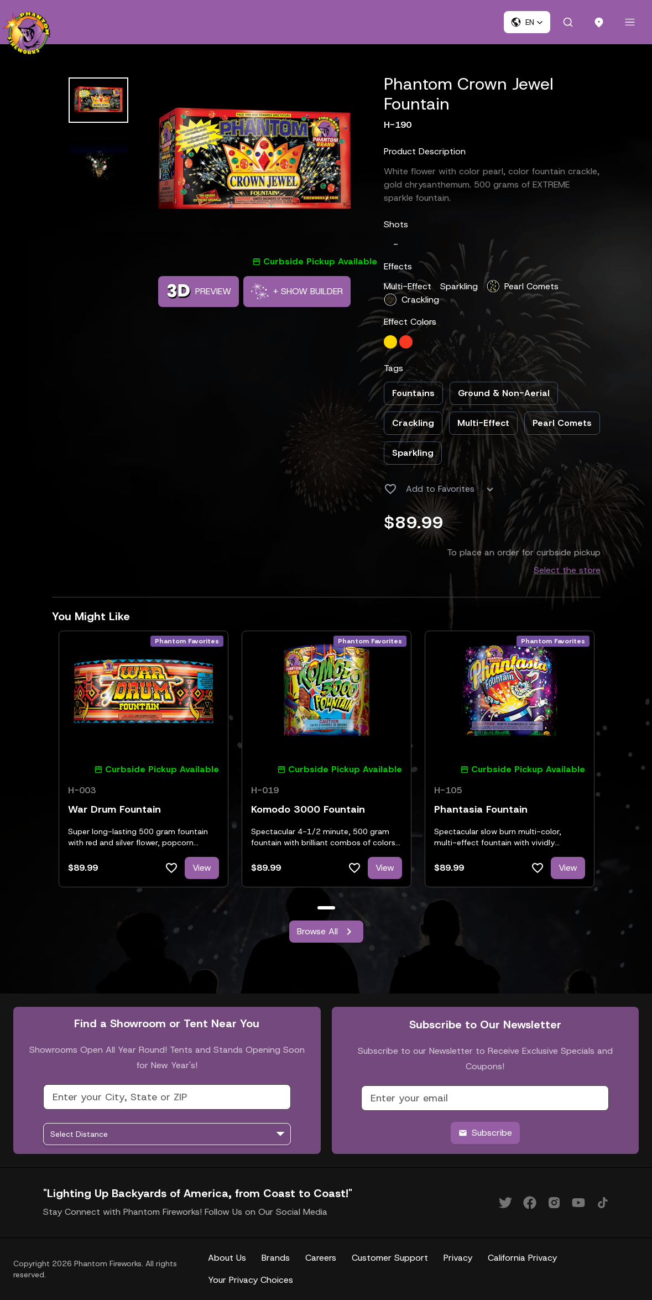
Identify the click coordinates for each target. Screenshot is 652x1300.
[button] (527, 22)
